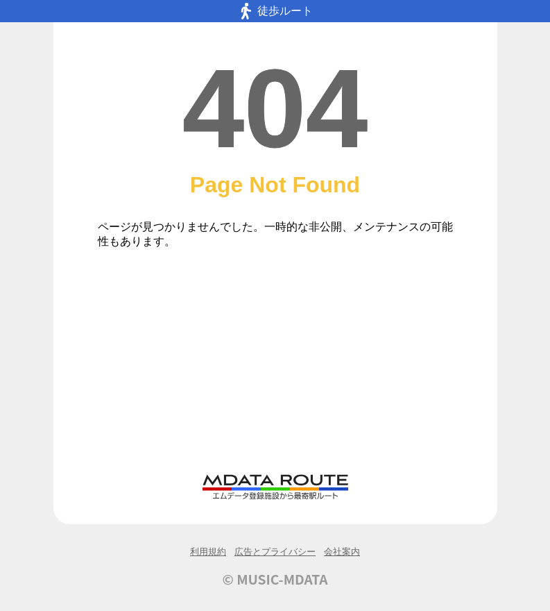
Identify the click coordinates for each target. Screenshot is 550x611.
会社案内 (342, 551)
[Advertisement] (275, 368)
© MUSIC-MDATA (275, 579)
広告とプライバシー (275, 551)
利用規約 (208, 551)
